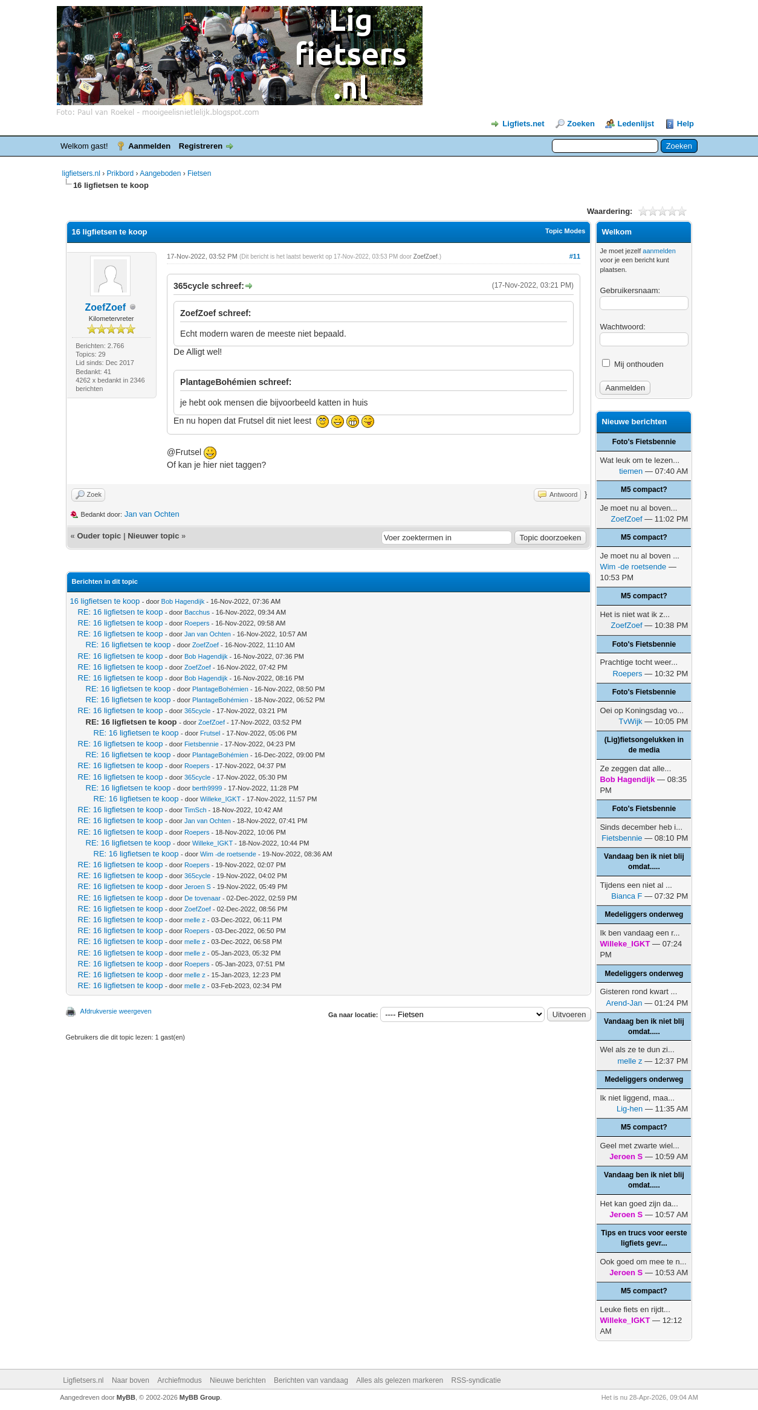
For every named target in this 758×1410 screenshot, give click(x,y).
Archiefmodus (179, 1380)
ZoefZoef (105, 307)
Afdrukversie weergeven (116, 1011)
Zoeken (581, 123)
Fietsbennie (201, 744)
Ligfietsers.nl (83, 1380)
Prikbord (120, 173)
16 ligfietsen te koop (105, 601)
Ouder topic (99, 535)
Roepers (197, 623)
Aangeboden (160, 173)
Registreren (200, 145)
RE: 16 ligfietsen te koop (120, 611)
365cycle (197, 710)
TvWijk (631, 721)
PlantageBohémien (220, 689)
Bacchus (197, 612)
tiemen (631, 471)
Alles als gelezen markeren (399, 1380)
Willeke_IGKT (220, 799)
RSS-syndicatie (476, 1380)
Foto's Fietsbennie (644, 442)
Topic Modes (565, 230)
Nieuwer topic (153, 535)
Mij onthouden (632, 364)
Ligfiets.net (523, 123)
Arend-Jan (624, 1002)
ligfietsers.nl (81, 173)
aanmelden (659, 250)
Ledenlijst (635, 123)
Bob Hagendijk (183, 601)
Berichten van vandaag (311, 1380)
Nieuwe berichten (238, 1380)
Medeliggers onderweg (643, 914)
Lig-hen (630, 1108)
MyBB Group (200, 1397)
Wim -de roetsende (228, 854)
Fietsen (199, 173)
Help (685, 123)
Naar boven (130, 1380)
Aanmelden (149, 145)
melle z (195, 919)
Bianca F (626, 896)
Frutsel (210, 733)
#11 (574, 256)
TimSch (195, 809)
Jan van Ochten (152, 514)
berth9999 (207, 788)
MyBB (126, 1397)
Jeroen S (197, 886)
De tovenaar (202, 898)
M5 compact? (644, 489)
